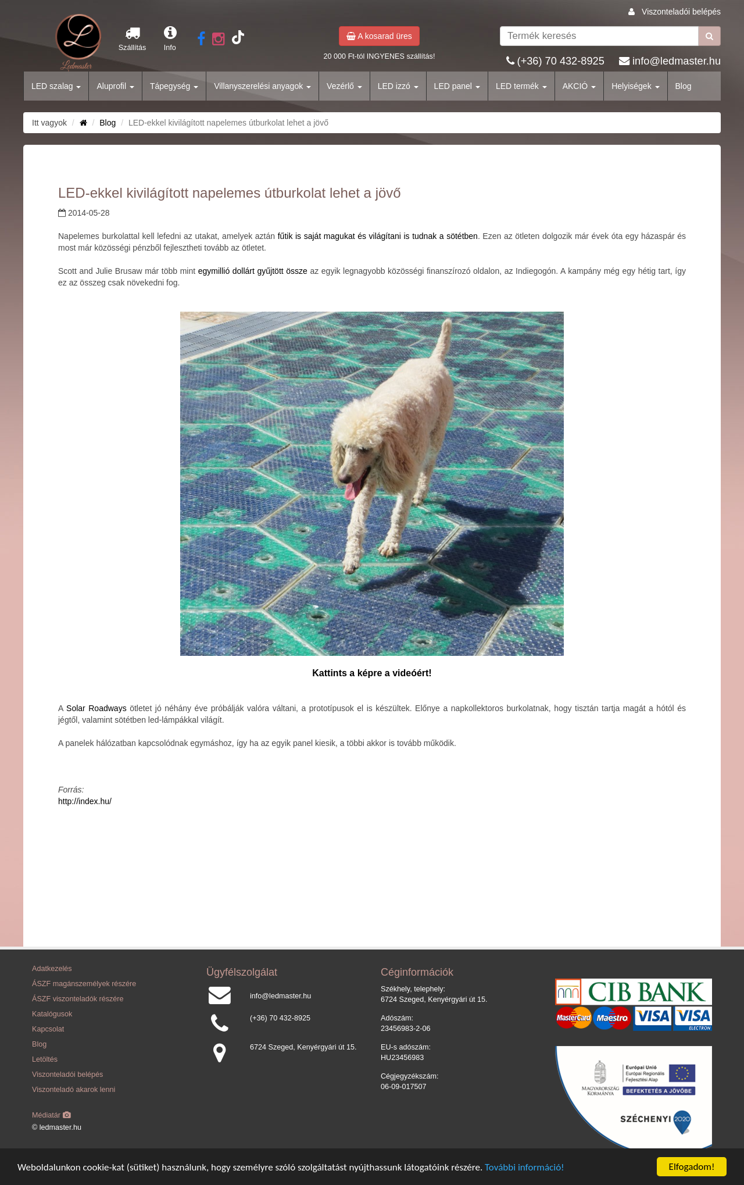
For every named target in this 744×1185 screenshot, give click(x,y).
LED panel (457, 86)
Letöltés (45, 1059)
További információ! (524, 1168)
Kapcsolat (48, 1029)
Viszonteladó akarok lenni (73, 1090)
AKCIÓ (579, 86)
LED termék (521, 86)
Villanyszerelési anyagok (262, 86)
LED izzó (398, 86)
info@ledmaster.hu (676, 61)
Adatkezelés (52, 969)
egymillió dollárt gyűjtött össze (252, 271)
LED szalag (56, 86)
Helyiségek (635, 86)
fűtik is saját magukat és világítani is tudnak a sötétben (378, 236)
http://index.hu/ (85, 801)
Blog (683, 86)
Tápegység (174, 86)
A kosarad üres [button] (379, 36)
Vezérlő (344, 86)
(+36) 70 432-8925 (560, 61)
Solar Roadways (96, 708)
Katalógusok (52, 1014)
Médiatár (51, 1115)
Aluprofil (115, 86)
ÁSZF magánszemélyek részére (84, 984)
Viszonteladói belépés (681, 11)
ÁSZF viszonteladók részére (77, 999)
